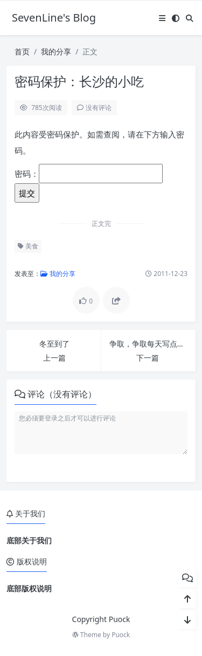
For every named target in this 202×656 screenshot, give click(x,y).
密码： (89, 173)
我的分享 (56, 51)
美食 (28, 246)
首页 (22, 51)
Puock (121, 634)
